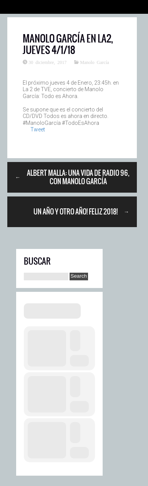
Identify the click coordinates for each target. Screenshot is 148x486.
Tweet (37, 129)
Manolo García (94, 62)
